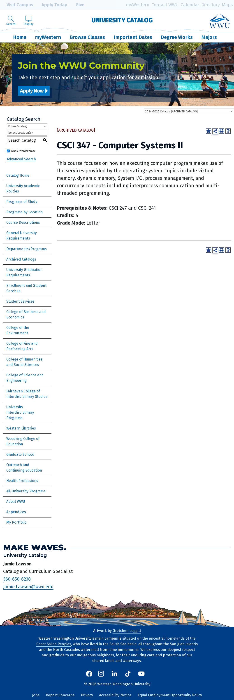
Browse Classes (87, 37)
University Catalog (122, 20)
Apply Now (32, 91)
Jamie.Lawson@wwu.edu (28, 586)
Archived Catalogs (21, 259)
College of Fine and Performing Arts (22, 346)
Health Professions (22, 481)
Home (19, 37)
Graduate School (20, 454)
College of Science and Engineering (25, 378)
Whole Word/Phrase (23, 151)
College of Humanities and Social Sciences (24, 362)
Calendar (190, 4)
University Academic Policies (23, 188)
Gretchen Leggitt (127, 631)
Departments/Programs (26, 249)
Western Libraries (21, 428)
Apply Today (51, 5)
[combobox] (189, 111)
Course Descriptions (23, 222)
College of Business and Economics (26, 314)
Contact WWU (165, 4)
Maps (227, 4)
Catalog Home (17, 175)
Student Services (20, 301)
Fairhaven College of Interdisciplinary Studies (26, 394)
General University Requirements (21, 235)
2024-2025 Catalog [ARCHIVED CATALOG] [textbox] (171, 111)
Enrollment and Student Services (26, 288)
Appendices (16, 512)
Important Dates (133, 37)
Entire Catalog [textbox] (17, 126)
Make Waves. (34, 547)
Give (77, 5)
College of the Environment (17, 330)
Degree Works (177, 37)
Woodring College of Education (22, 441)
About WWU (15, 501)
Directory (210, 4)
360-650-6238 (17, 579)
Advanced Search (21, 159)
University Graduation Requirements (24, 272)
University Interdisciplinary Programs (20, 412)
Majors (209, 37)
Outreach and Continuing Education (24, 467)
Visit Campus (16, 5)
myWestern (137, 4)
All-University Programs (26, 491)
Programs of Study (21, 201)
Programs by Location (24, 212)
